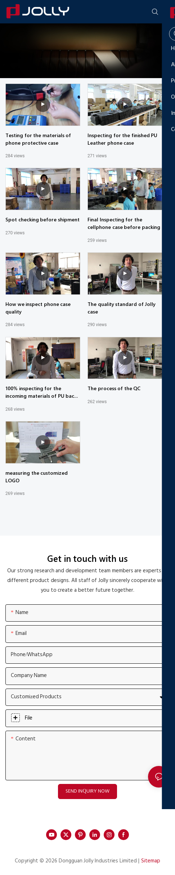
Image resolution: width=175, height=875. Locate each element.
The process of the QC (114, 388)
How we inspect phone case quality (38, 308)
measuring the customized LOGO (36, 476)
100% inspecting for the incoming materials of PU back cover (41, 392)
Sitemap (150, 861)
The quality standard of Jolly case (122, 308)
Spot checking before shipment (42, 219)
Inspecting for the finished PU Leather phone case (122, 139)
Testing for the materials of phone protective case (38, 139)
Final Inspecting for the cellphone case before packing (124, 223)
